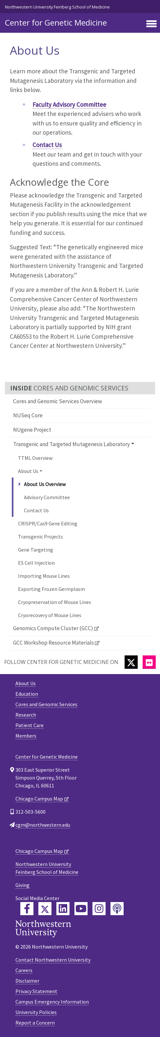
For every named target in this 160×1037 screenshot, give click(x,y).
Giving (22, 885)
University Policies (36, 1012)
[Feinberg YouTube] (81, 908)
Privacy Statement (36, 991)
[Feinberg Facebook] (26, 908)
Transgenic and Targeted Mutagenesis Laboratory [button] (71, 444)
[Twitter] (131, 662)
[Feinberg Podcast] (117, 908)
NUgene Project (32, 429)
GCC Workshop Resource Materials (53, 642)
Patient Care (29, 725)
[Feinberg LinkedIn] (63, 908)
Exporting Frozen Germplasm (51, 589)
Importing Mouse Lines (44, 576)
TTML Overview (35, 458)
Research (25, 714)
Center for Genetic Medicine (56, 22)
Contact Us (36, 510)
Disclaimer (27, 980)
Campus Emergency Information (52, 1001)
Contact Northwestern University (52, 959)
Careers (23, 970)
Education (26, 693)
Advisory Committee (47, 497)
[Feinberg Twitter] (44, 908)
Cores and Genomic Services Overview (57, 401)
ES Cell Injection (36, 562)
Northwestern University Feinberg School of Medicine (57, 7)
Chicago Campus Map (39, 798)
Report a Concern (35, 1022)
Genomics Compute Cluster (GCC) (53, 628)
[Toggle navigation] (151, 24)
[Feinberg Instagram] (99, 908)
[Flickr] (149, 662)
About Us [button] (28, 471)
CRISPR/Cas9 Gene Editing (47, 523)
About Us (25, 683)
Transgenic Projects (40, 536)
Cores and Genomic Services (46, 704)
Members (25, 735)
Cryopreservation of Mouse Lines (54, 602)
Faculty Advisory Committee (69, 104)
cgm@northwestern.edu (42, 824)
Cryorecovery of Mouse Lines (49, 615)
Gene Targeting (35, 549)
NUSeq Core (28, 415)
